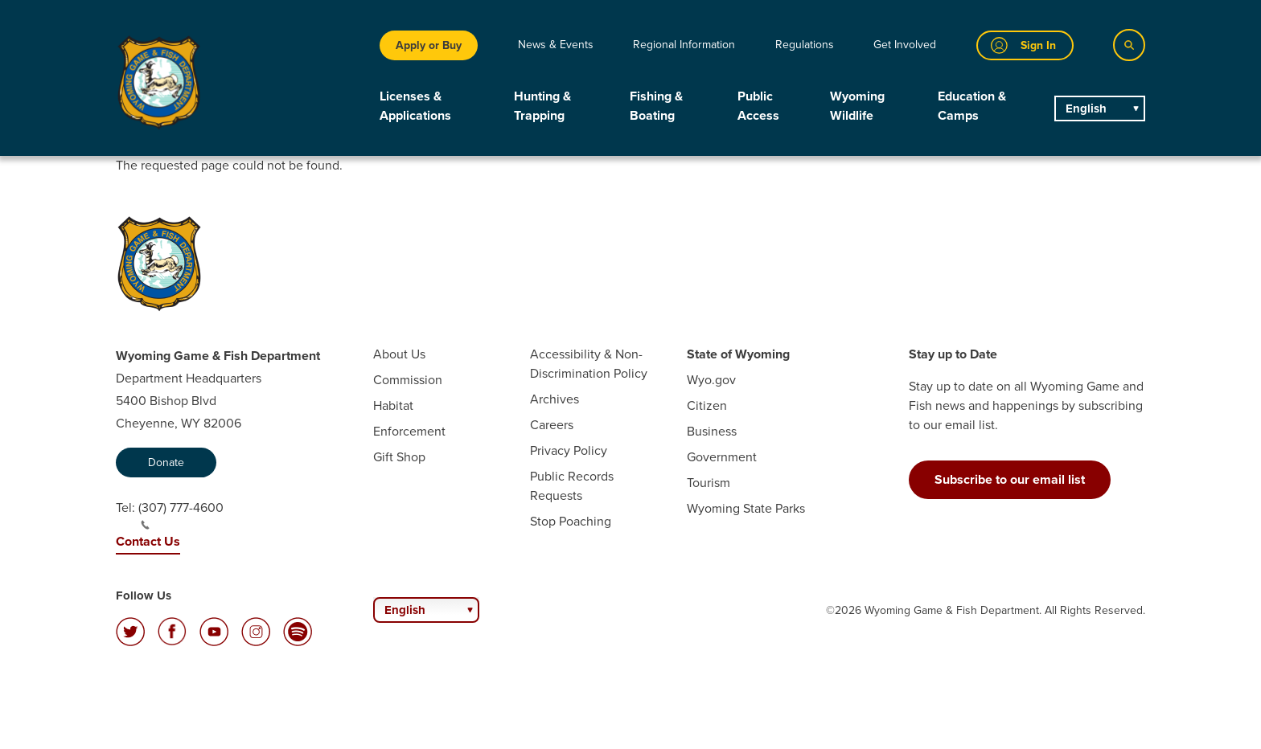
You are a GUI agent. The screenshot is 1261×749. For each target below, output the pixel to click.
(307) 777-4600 (181, 514)
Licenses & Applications (415, 106)
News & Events (556, 44)
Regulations (804, 44)
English (1086, 108)
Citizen (707, 405)
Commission (407, 379)
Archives (554, 399)
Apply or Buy (429, 45)
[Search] (1129, 45)
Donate (166, 462)
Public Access (758, 106)
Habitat (393, 405)
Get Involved (904, 44)
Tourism (708, 482)
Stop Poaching (570, 521)
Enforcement (409, 431)
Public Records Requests (572, 486)
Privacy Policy (568, 450)
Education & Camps (972, 106)
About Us (399, 354)
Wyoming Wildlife (857, 106)
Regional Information (684, 44)
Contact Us (148, 541)
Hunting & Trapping (542, 106)
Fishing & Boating (656, 106)
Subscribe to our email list (1009, 479)
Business (712, 431)
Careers (551, 424)
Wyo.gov (711, 379)
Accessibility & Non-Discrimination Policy (588, 364)
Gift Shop (399, 457)
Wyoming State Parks (746, 508)
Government (722, 457)
